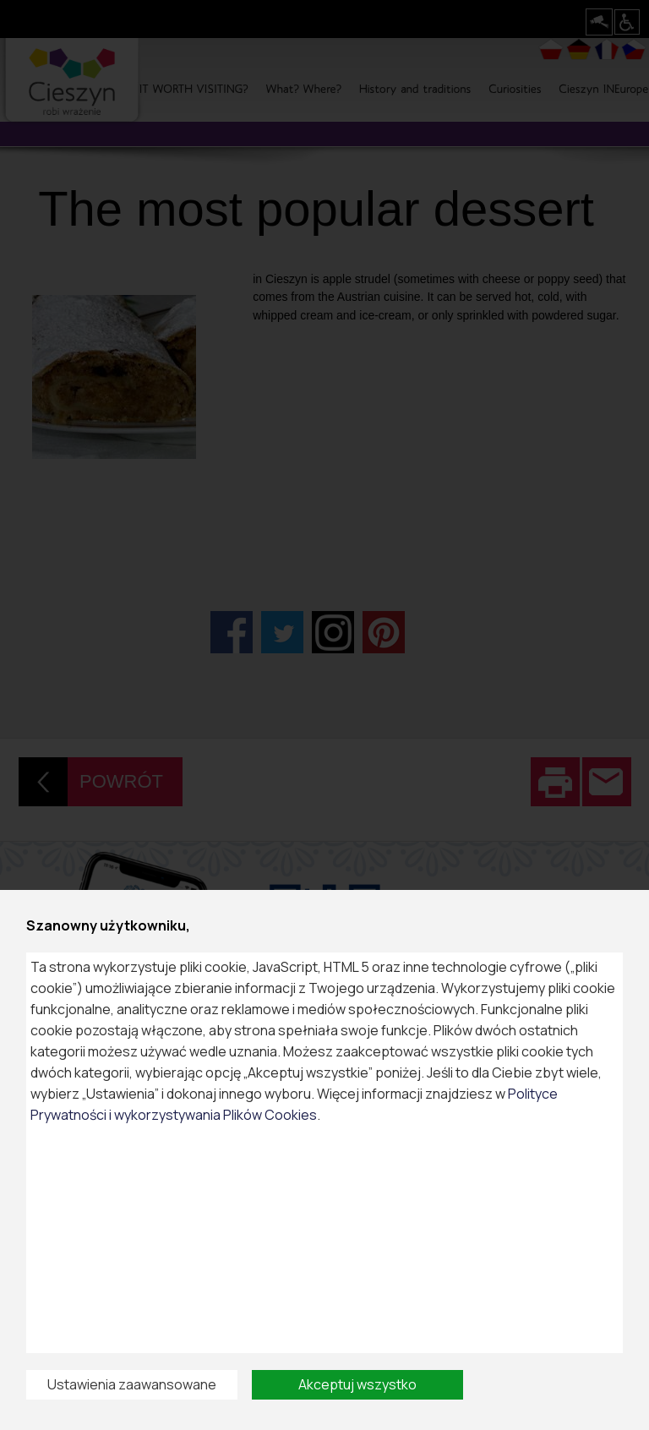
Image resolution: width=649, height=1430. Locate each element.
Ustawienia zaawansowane (131, 1384)
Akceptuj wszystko (357, 1384)
